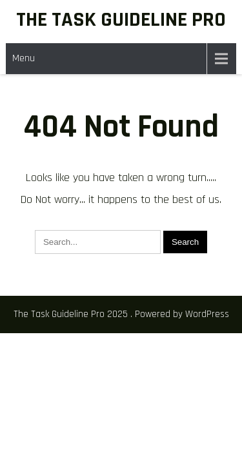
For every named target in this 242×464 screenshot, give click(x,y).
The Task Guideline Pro (121, 19)
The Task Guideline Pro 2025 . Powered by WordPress (121, 314)
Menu (23, 58)
